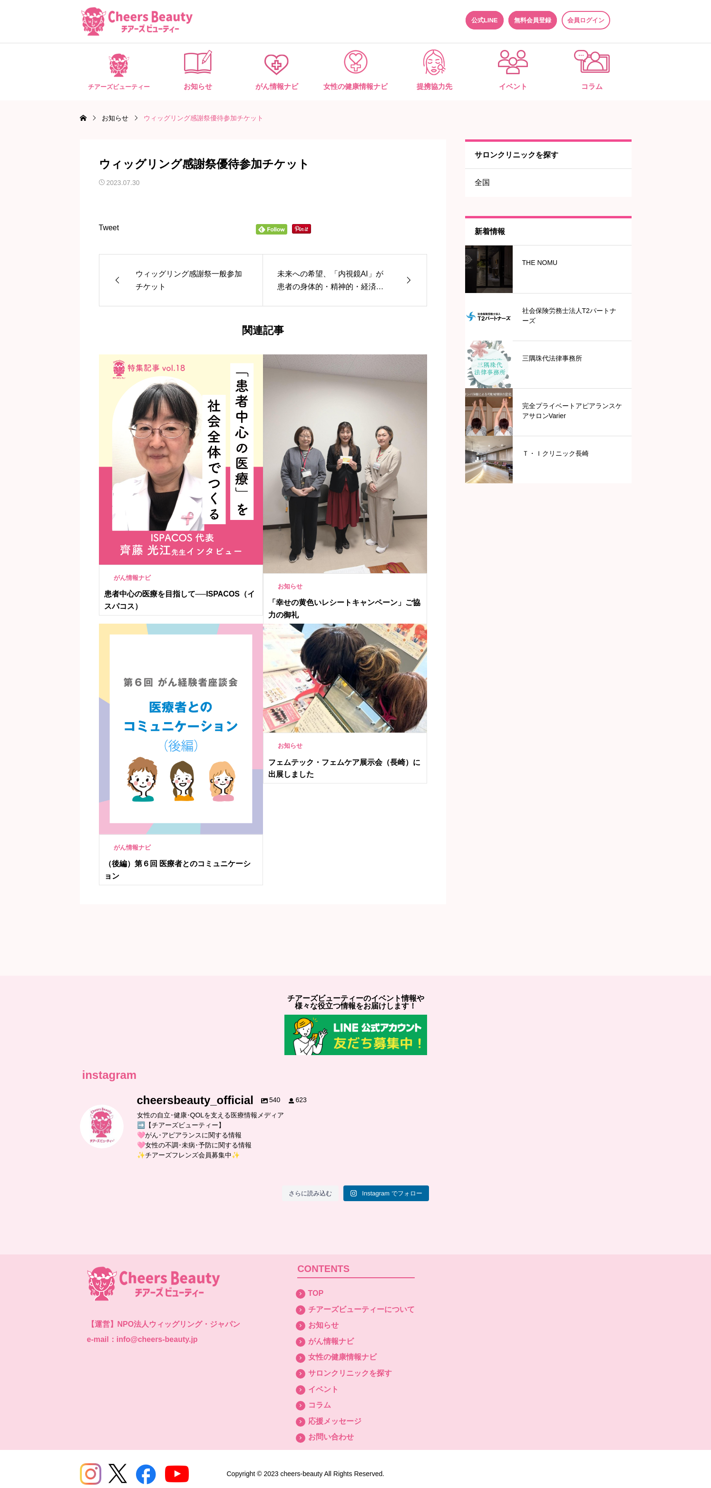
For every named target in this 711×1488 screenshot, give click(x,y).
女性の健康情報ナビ (355, 86)
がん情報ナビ (276, 86)
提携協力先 (434, 86)
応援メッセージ (334, 1421)
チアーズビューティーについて (361, 1309)
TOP (316, 1293)
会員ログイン (585, 20)
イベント (513, 86)
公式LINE (484, 20)
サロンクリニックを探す (350, 1373)
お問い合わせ (331, 1437)
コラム (592, 86)
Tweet (109, 228)
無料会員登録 (532, 20)
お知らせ (198, 86)
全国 (482, 182)
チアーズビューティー (119, 87)
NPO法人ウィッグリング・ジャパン (179, 1324)
